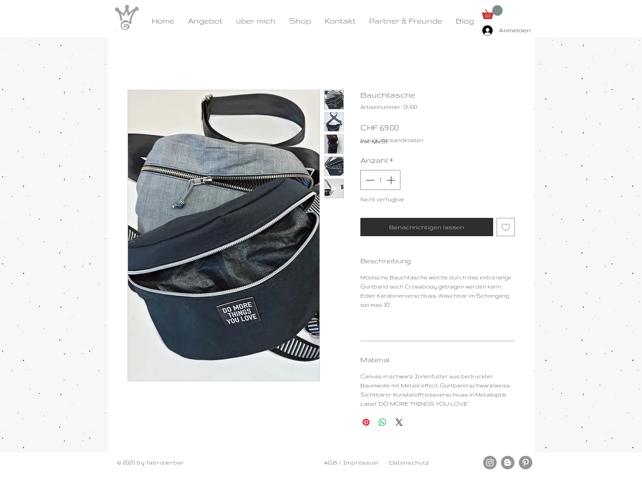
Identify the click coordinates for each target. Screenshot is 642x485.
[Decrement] (369, 180)
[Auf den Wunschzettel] (506, 227)
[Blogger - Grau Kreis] (507, 462)
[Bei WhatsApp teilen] (382, 422)
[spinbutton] (380, 180)
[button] (492, 12)
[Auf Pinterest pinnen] (366, 422)
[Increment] (391, 180)
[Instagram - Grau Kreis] (490, 462)
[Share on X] (399, 422)
